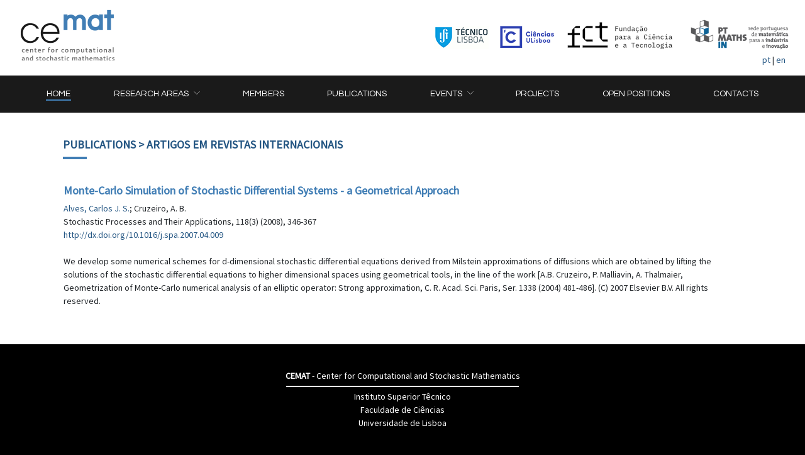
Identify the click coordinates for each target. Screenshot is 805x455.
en (781, 59)
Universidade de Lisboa (402, 423)
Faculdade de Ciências (402, 409)
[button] (156, 94)
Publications (99, 144)
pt (766, 59)
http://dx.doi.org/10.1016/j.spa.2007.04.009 (143, 234)
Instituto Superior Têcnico (402, 396)
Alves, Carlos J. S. (97, 208)
